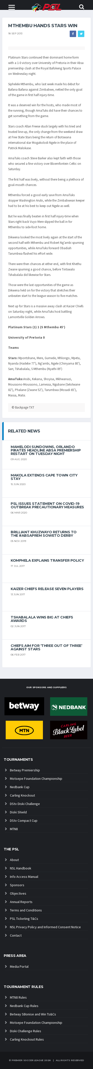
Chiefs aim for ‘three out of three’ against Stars (46, 647)
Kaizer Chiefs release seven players (47, 589)
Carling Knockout (22, 795)
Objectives (18, 893)
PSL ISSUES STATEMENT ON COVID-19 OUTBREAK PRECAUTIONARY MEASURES (47, 505)
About (14, 860)
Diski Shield (18, 812)
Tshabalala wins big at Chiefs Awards (42, 619)
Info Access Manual (24, 876)
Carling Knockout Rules (27, 1039)
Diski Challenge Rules (25, 1031)
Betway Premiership (25, 770)
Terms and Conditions (26, 910)
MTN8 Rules (18, 997)
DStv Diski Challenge (25, 804)
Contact (16, 935)
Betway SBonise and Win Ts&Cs (33, 1014)
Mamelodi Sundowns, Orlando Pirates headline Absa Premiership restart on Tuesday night (46, 450)
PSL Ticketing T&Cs (24, 918)
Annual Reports (21, 902)
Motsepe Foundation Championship (36, 778)
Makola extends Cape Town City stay (44, 477)
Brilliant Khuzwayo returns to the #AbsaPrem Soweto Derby (44, 534)
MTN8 (14, 829)
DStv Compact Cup (23, 820)
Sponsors (17, 885)
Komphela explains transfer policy (47, 560)
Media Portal (19, 966)
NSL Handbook (20, 868)
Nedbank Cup (20, 787)
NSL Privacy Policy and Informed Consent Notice (45, 927)
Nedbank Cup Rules (24, 1006)
